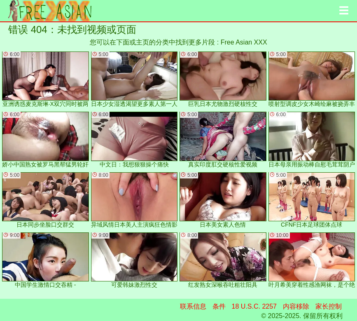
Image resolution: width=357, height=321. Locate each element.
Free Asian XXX (244, 42)
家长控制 (328, 306)
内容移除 (296, 306)
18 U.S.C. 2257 (254, 306)
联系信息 (193, 306)
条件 (219, 306)
